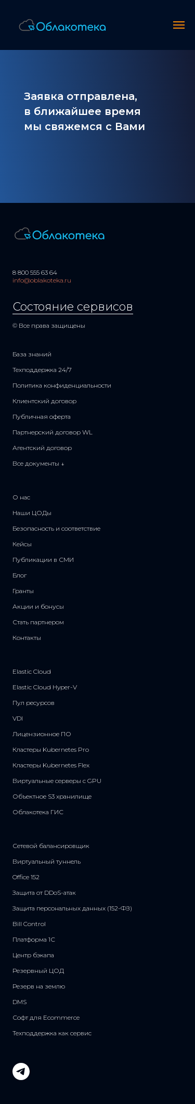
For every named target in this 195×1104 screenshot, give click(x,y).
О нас (21, 497)
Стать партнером (38, 622)
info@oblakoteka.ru (41, 280)
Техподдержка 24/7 (42, 370)
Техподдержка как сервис (52, 1033)
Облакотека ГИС (37, 812)
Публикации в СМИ (43, 559)
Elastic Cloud (31, 671)
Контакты (26, 637)
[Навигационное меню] (179, 25)
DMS (19, 1002)
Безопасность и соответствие (56, 528)
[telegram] (21, 1077)
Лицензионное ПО (41, 734)
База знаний (31, 354)
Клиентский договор (44, 401)
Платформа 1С (33, 939)
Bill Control (29, 924)
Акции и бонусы (38, 606)
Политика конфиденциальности (61, 385)
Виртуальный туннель (46, 861)
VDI (17, 718)
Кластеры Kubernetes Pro (50, 749)
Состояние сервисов (72, 307)
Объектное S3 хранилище (52, 796)
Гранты (23, 591)
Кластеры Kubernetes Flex (50, 765)
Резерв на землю (38, 986)
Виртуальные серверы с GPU (56, 781)
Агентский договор (42, 448)
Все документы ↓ (38, 463)
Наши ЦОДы (31, 513)
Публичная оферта (41, 416)
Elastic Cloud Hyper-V (44, 687)
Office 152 (26, 877)
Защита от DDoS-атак (44, 892)
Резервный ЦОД (38, 970)
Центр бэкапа (33, 955)
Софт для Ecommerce (46, 1017)
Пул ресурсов (33, 703)
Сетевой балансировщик (50, 846)
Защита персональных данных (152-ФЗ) (72, 908)
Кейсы (22, 544)
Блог (19, 575)
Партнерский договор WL (52, 432)
